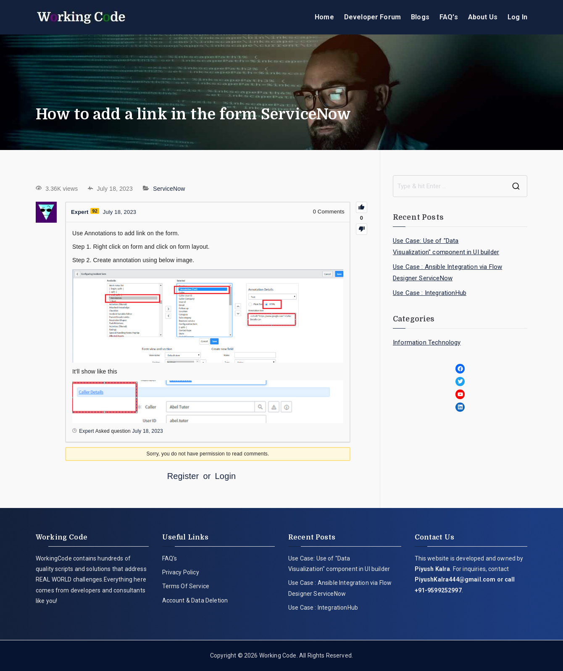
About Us (482, 17)
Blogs (420, 17)
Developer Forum (372, 17)
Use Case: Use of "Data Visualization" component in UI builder (446, 246)
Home (324, 17)
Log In (517, 17)
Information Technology (427, 342)
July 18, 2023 (147, 431)
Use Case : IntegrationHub (429, 293)
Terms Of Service (186, 586)
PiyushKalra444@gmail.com (455, 579)
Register (183, 476)
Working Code (278, 655)
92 (94, 210)
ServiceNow (169, 188)
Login (225, 476)
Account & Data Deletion (195, 600)
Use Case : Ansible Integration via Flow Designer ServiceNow (447, 272)
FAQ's (448, 17)
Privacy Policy (180, 572)
